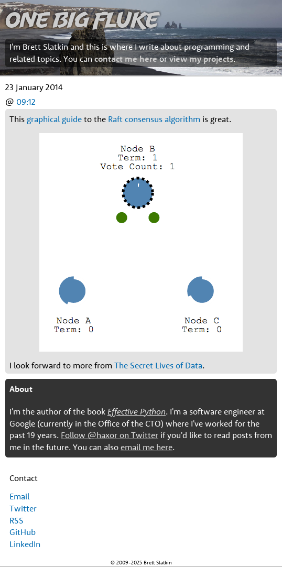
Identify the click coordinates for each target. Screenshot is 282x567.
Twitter (23, 508)
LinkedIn (24, 544)
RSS (16, 520)
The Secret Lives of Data (158, 365)
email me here (146, 447)
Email (19, 496)
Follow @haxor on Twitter (109, 435)
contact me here (125, 58)
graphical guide (54, 119)
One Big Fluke (81, 19)
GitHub (22, 532)
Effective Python (136, 411)
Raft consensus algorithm (154, 119)
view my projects (201, 58)
